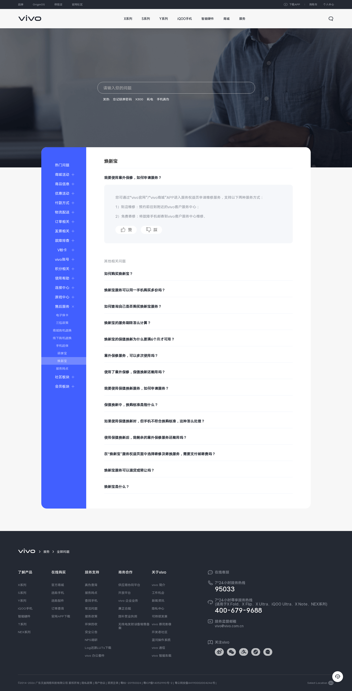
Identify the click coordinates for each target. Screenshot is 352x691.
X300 (139, 99)
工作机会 (158, 592)
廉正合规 (124, 608)
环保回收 (91, 624)
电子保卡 (62, 315)
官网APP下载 (60, 616)
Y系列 (22, 600)
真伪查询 (91, 585)
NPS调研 (91, 640)
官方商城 (57, 585)
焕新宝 (62, 361)
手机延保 (62, 345)
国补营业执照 (127, 616)
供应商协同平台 (129, 585)
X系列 (22, 585)
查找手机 (91, 600)
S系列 (22, 592)
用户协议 (100, 682)
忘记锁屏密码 (122, 99)
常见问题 (91, 608)
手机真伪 (163, 99)
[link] (30, 16)
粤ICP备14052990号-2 (157, 682)
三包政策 (62, 323)
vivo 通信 (158, 647)
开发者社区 (159, 632)
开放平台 (124, 592)
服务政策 (91, 616)
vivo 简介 (158, 585)
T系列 (22, 624)
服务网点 (62, 368)
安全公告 (91, 632)
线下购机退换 (62, 338)
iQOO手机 (25, 608)
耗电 (150, 99)
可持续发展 (159, 616)
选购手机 (57, 592)
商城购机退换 (62, 330)
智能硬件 (24, 616)
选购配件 (57, 600)
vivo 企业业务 (128, 600)
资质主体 (113, 682)
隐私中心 (158, 608)
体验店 (58, 4)
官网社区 (77, 4)
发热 (106, 99)
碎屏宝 (62, 353)
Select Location (317, 682)
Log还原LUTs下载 (98, 647)
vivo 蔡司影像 (162, 624)
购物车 (313, 4)
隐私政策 (86, 682)
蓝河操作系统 (161, 640)
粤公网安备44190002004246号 (195, 682)
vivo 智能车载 (162, 655)
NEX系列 (24, 632)
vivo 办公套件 (95, 655)
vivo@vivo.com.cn (229, 626)
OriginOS (39, 4)
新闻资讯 (158, 600)
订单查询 (57, 608)
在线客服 (222, 572)
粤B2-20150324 (130, 682)
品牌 (20, 4)
